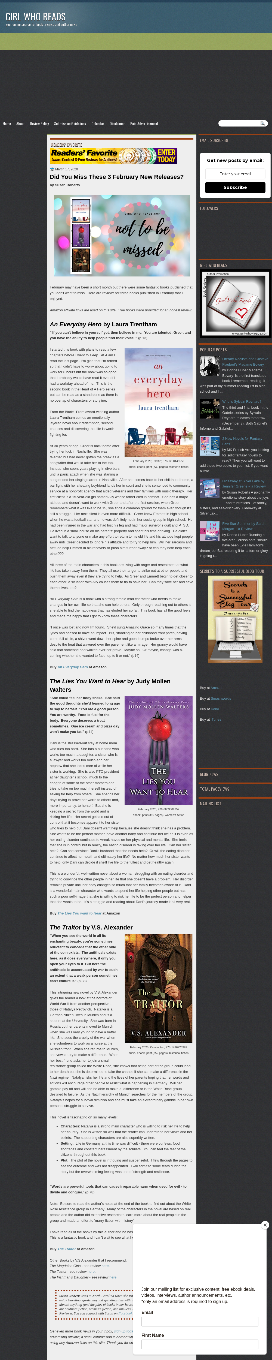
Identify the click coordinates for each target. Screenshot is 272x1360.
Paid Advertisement (144, 123)
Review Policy (39, 123)
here (105, 1266)
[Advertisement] (136, 76)
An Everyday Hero (72, 667)
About (20, 123)
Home (7, 123)
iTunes (216, 719)
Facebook (125, 1313)
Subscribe (235, 187)
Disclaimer (117, 123)
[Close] (265, 1225)
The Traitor (66, 1249)
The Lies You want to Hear (79, 913)
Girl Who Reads (35, 16)
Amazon (217, 688)
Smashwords (221, 698)
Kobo (215, 709)
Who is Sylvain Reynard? (241, 401)
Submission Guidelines (70, 123)
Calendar (97, 123)
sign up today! (125, 1331)
